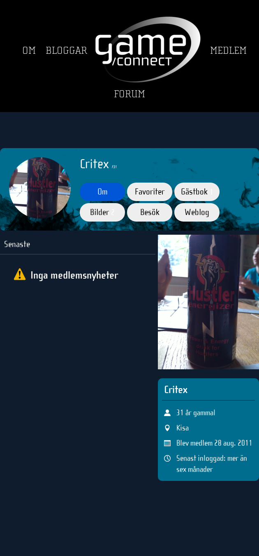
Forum (129, 94)
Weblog (197, 212)
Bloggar (66, 50)
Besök (150, 212)
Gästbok (197, 191)
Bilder (102, 212)
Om (29, 50)
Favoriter (149, 191)
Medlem (228, 50)
